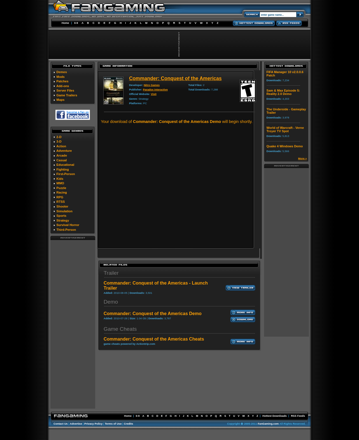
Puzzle (61, 188)
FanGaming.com (268, 423)
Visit (154, 94)
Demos (62, 72)
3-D (59, 141)
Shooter (62, 206)
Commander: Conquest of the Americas (175, 78)
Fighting (63, 169)
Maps (61, 99)
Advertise (76, 423)
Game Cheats (120, 329)
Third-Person (66, 229)
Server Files (65, 90)
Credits (128, 423)
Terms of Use (113, 423)
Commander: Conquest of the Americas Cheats (154, 339)
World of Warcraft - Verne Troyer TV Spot (285, 129)
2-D (59, 137)
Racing (62, 192)
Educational (65, 164)
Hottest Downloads (274, 415)
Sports (61, 215)
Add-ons (62, 86)
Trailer (111, 273)
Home (65, 22)
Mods (61, 76)
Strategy (63, 220)
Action (61, 146)
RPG (60, 197)
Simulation (65, 211)
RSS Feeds (298, 415)
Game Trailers (67, 95)
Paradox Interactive (155, 89)
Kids (60, 178)
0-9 (76, 22)
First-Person (66, 174)
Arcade (61, 155)
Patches (63, 81)
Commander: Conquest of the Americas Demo (153, 313)
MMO (60, 183)
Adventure (64, 150)
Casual (62, 160)
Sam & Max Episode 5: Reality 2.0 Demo (283, 92)
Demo (111, 302)
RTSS (61, 201)
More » (302, 158)
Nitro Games (152, 85)
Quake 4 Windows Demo (285, 146)
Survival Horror (68, 225)
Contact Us (60, 423)
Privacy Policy (93, 423)
